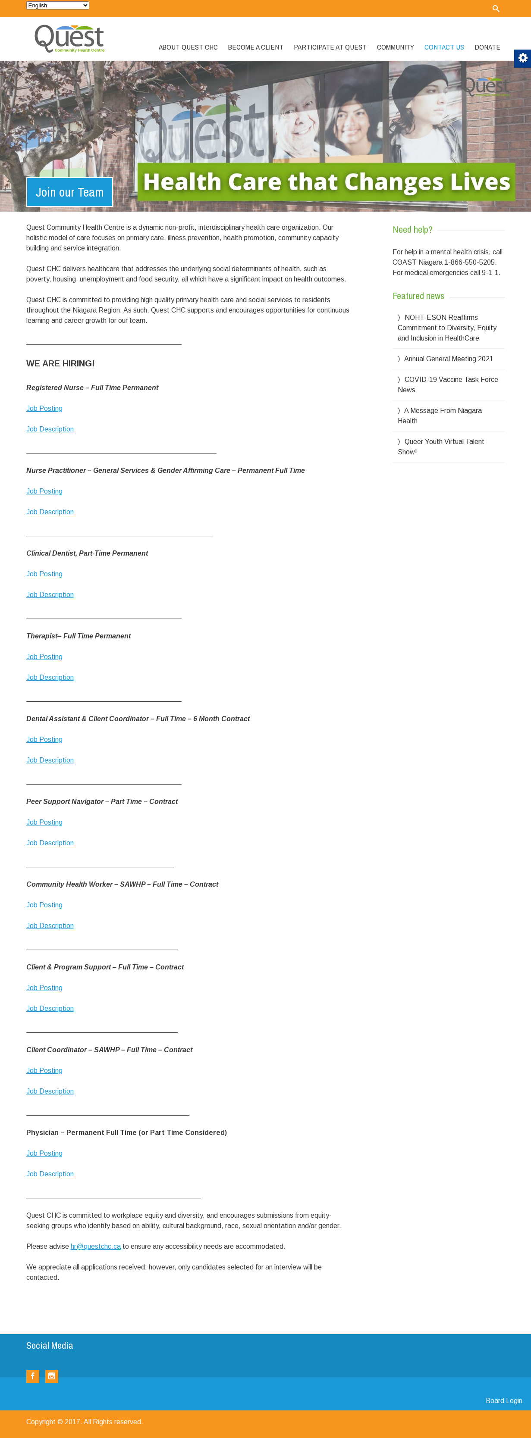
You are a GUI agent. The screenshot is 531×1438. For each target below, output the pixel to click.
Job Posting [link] (44, 408)
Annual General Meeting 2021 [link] (448, 359)
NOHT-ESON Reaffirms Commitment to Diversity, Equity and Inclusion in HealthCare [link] (447, 328)
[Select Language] (57, 5)
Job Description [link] (50, 429)
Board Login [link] (504, 1400)
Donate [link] (487, 47)
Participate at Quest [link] (330, 47)
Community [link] (395, 47)
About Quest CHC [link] (188, 47)
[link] (496, 8)
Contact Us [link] (444, 47)
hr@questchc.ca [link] (96, 1246)
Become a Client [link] (255, 47)
